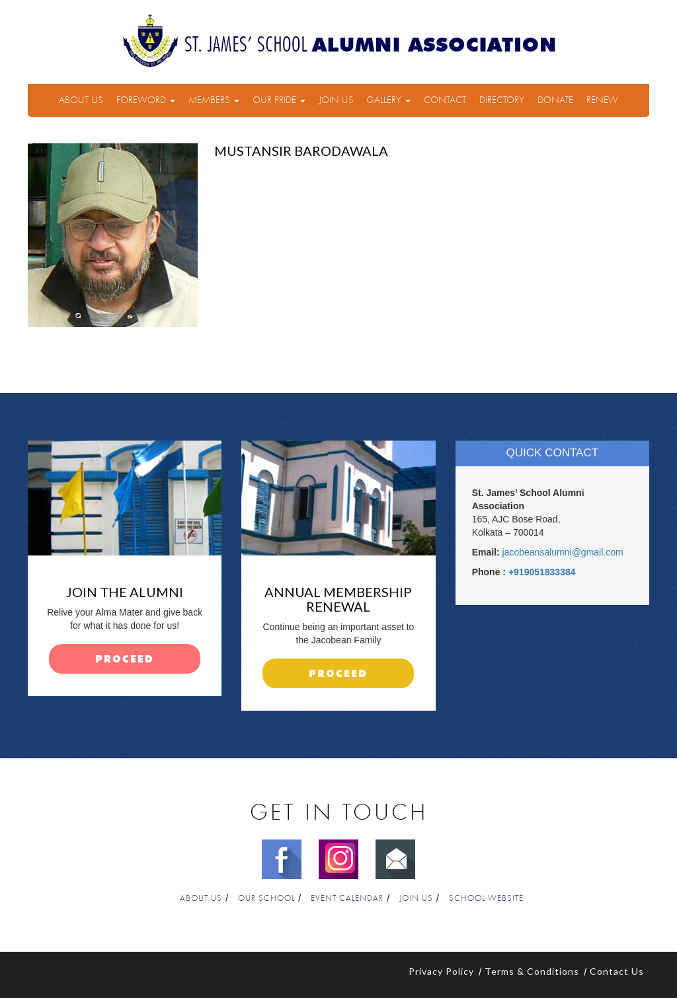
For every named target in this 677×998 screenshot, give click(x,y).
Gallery (388, 100)
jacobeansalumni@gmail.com (562, 552)
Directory (501, 100)
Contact (445, 100)
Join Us (336, 100)
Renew (602, 100)
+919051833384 (542, 572)
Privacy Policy (441, 971)
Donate (555, 100)
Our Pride (279, 100)
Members (213, 100)
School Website (486, 898)
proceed (124, 659)
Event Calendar (347, 898)
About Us (81, 100)
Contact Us (617, 971)
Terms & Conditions (532, 971)
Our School (266, 898)
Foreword (145, 100)
